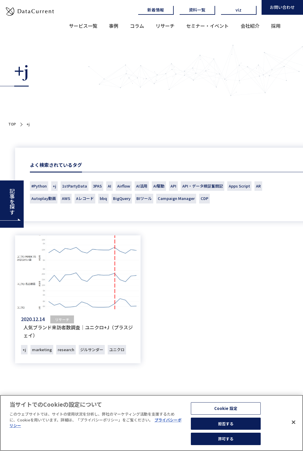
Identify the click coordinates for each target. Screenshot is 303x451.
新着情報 (155, 10)
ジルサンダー (91, 349)
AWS (66, 198)
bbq (103, 198)
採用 (276, 25)
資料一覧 (197, 10)
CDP (204, 198)
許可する (226, 441)
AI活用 (141, 186)
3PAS (97, 186)
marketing (42, 349)
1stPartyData (74, 186)
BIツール (144, 198)
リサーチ (165, 25)
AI (109, 186)
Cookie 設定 (225, 410)
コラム (137, 25)
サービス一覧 (83, 25)
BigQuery (121, 198)
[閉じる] (293, 424)
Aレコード (85, 198)
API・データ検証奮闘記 (202, 186)
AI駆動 (159, 186)
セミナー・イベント (207, 25)
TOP (12, 123)
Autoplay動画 (43, 198)
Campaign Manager (176, 198)
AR (258, 186)
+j (54, 186)
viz (238, 10)
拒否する (226, 426)
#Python (39, 186)
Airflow (123, 186)
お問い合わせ (282, 7)
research (66, 349)
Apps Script (239, 186)
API (173, 186)
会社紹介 (250, 25)
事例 (113, 25)
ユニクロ (117, 349)
